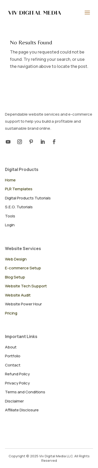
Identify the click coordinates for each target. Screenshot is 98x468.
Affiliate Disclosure (22, 410)
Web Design (16, 259)
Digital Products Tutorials (28, 198)
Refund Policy (17, 374)
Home (10, 180)
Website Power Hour (23, 304)
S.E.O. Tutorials (19, 207)
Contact (12, 365)
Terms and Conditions (25, 392)
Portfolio (12, 356)
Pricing (11, 313)
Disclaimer (14, 401)
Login (10, 225)
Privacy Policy (17, 383)
